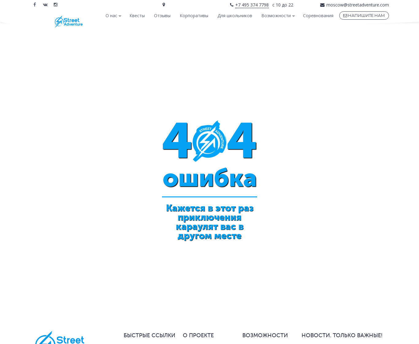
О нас (111, 15)
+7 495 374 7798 (252, 5)
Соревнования (318, 15)
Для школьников (234, 15)
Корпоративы (194, 15)
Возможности (276, 15)
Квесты (137, 15)
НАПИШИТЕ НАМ (364, 15)
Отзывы (162, 15)
